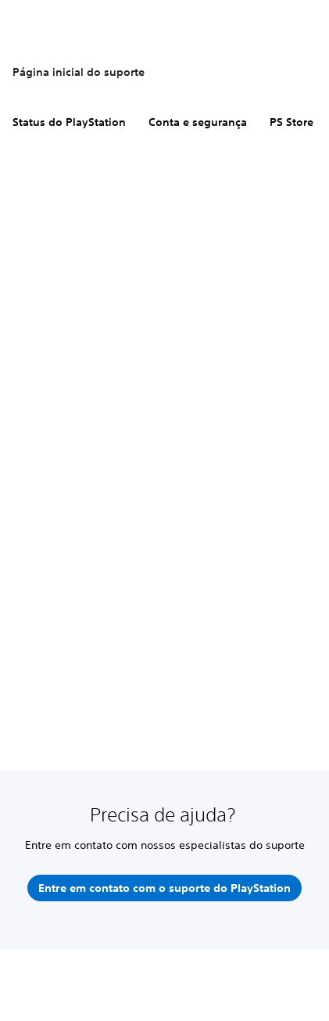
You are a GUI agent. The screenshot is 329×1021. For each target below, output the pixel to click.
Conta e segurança (197, 122)
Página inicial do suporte (79, 72)
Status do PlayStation (69, 122)
